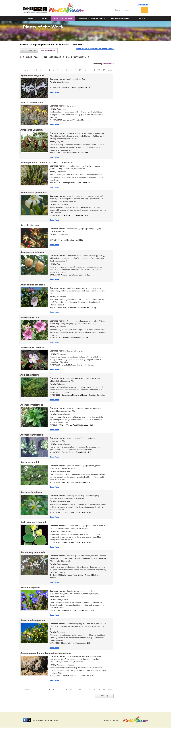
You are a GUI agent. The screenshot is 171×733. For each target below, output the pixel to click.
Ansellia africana (29, 226)
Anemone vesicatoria (31, 407)
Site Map (116, 720)
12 (80, 70)
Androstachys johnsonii (32, 525)
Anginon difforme (29, 376)
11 (75, 70)
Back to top (104, 700)
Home (30, 18)
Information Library (121, 18)
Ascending (97, 64)
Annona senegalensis (31, 253)
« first (27, 70)
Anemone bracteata (30, 495)
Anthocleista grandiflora (33, 193)
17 (104, 70)
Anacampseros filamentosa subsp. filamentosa (45, 657)
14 (89, 70)
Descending (108, 64)
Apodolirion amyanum (32, 75)
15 (94, 70)
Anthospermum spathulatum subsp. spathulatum (46, 163)
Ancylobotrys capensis (32, 555)
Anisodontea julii (29, 319)
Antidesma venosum (31, 130)
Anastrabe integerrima (32, 624)
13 (85, 70)
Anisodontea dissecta (32, 349)
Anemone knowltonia (31, 437)
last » (110, 70)
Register (145, 5)
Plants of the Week (63, 18)
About (45, 18)
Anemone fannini (29, 465)
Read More (54, 92)
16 (99, 70)
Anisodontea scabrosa (32, 286)
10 (71, 70)
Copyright (107, 720)
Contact (141, 18)
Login (139, 5)
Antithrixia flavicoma (31, 102)
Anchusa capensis (30, 591)
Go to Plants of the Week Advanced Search (95, 50)
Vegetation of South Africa (92, 18)
